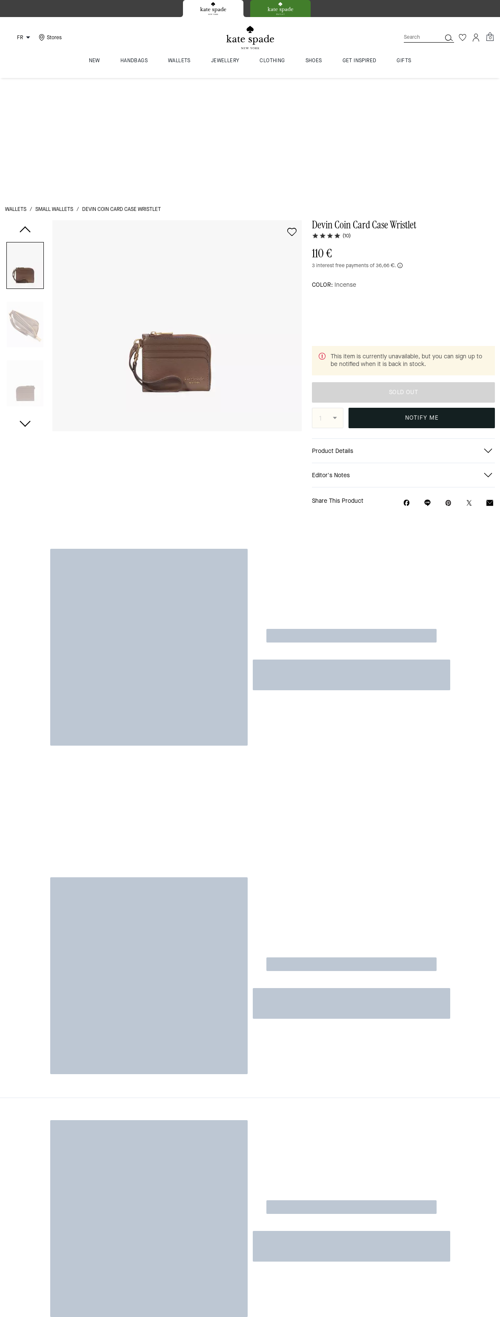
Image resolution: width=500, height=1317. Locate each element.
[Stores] (49, 37)
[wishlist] (292, 113)
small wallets (54, 90)
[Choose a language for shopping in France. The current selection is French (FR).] (19, 37)
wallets (15, 90)
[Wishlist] (462, 37)
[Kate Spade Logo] (250, 37)
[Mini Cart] (490, 37)
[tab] (213, 8)
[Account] (476, 37)
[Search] (416, 37)
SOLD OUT (421, 237)
